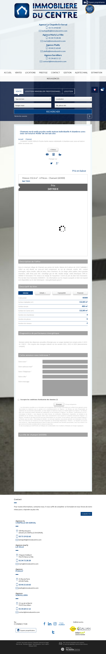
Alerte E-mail (78, 72)
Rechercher (53, 110)
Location (68, 90)
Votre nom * (22, 361)
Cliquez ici (86, 513)
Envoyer (59, 403)
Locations (32, 72)
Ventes (21, 72)
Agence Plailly (53, 45)
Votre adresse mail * (25, 366)
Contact (55, 72)
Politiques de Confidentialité (48, 424)
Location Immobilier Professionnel (43, 90)
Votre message (23, 381)
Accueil (12, 72)
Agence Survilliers (53, 55)
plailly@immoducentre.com (55, 51)
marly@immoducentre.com (55, 41)
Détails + (43, 292)
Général (25, 292)
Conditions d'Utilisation (65, 424)
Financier (80, 292)
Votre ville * (22, 376)
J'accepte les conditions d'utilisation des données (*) (39, 399)
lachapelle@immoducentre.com (54, 31)
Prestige (44, 72)
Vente (19, 90)
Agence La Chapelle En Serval (53, 24)
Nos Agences (53, 78)
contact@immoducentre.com (54, 61)
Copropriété (62, 292)
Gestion (66, 72)
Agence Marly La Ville (53, 35)
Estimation (93, 72)
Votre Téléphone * (24, 371)
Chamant (29, 138)
